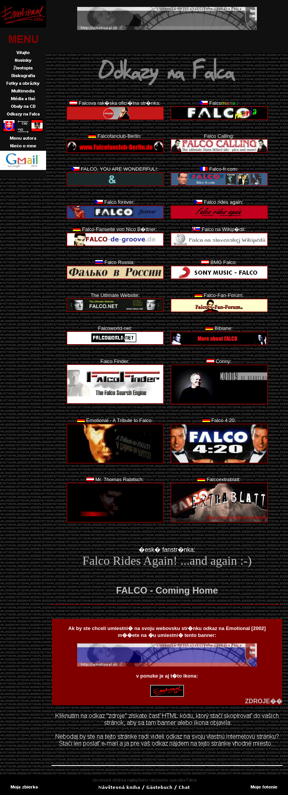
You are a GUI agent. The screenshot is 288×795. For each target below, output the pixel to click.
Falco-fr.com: (223, 169)
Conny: (224, 361)
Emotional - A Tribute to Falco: (119, 420)
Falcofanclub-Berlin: (120, 136)
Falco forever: (119, 202)
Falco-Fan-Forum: (223, 295)
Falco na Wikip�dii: (224, 229)
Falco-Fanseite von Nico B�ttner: (119, 229)
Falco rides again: (223, 202)
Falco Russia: (119, 262)
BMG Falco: (223, 262)
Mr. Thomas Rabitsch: (119, 479)
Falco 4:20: (223, 420)
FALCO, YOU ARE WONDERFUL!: (119, 169)
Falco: (223, 103)
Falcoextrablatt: (224, 479)
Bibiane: (224, 328)
